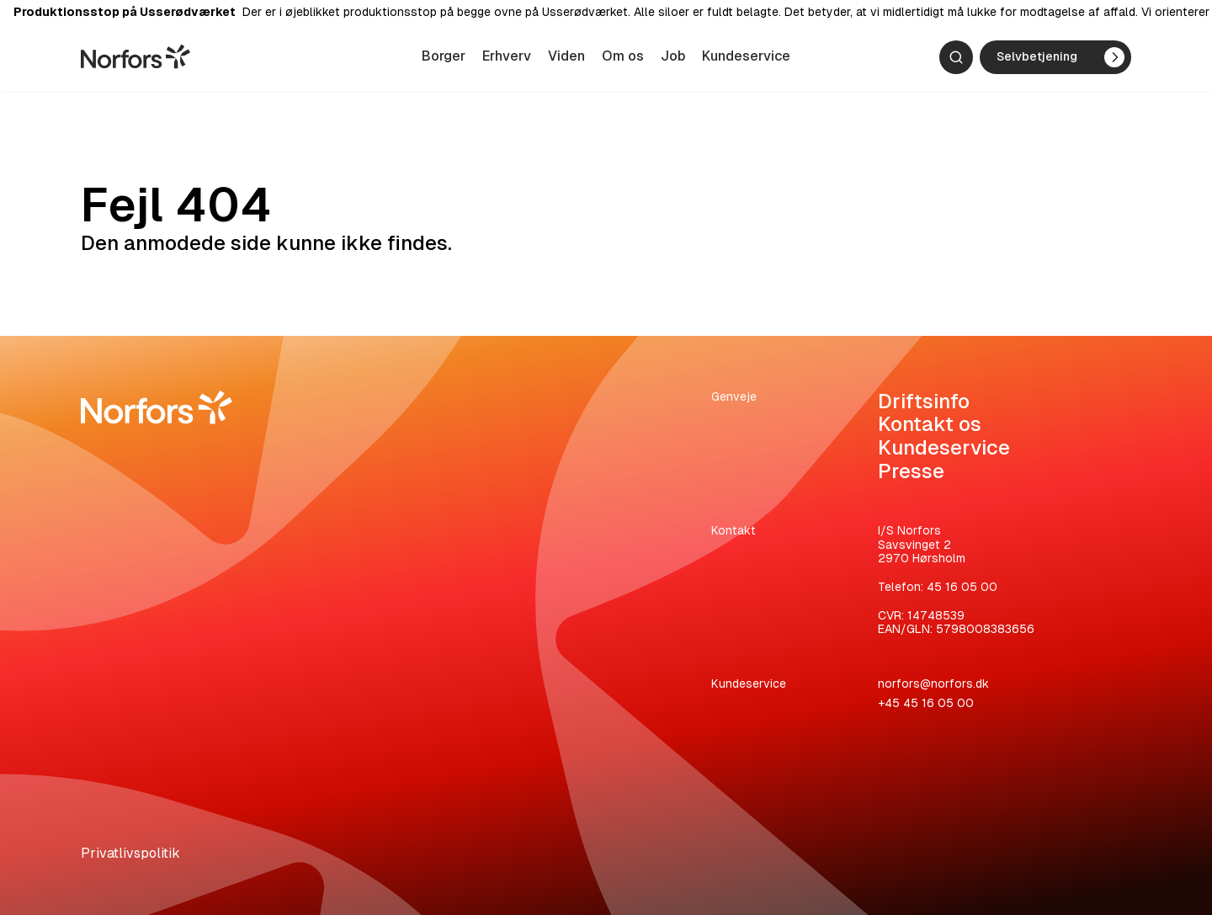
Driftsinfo (924, 401)
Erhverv (506, 59)
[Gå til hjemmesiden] (135, 59)
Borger (443, 59)
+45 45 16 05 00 (926, 703)
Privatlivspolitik (130, 853)
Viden (566, 59)
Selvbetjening (1060, 61)
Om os (623, 59)
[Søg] (956, 60)
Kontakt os (929, 423)
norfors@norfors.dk (933, 683)
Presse (911, 471)
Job (673, 59)
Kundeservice (746, 59)
